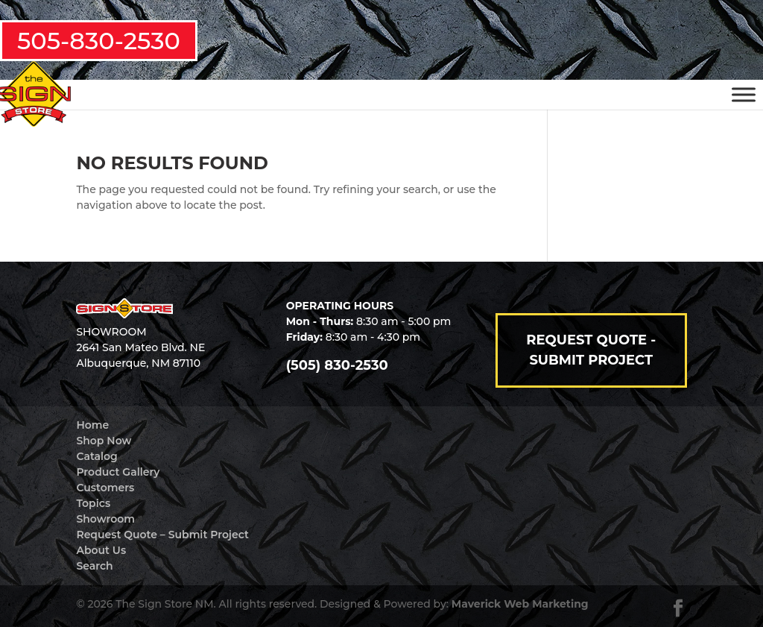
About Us (101, 550)
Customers (105, 487)
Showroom (105, 519)
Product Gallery (117, 472)
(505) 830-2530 (337, 365)
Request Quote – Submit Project (162, 534)
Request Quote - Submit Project (591, 350)
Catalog (96, 456)
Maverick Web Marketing (520, 604)
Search (94, 566)
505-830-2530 (98, 40)
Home (92, 425)
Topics (93, 503)
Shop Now (103, 440)
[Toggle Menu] (744, 94)
